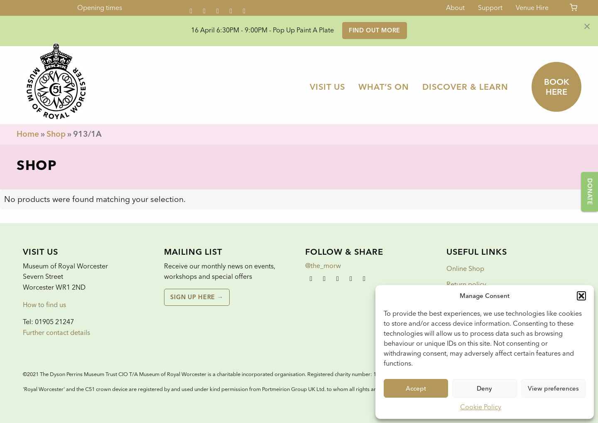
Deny (484, 388)
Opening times (99, 8)
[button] (581, 296)
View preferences (553, 388)
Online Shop (465, 269)
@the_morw (323, 266)
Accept (416, 388)
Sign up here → (196, 297)
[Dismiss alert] (587, 25)
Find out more (374, 30)
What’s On (383, 87)
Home (28, 134)
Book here (556, 87)
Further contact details (56, 333)
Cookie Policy (480, 407)
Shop (56, 134)
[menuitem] (327, 87)
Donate (589, 191)
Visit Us (327, 87)
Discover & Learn (465, 87)
